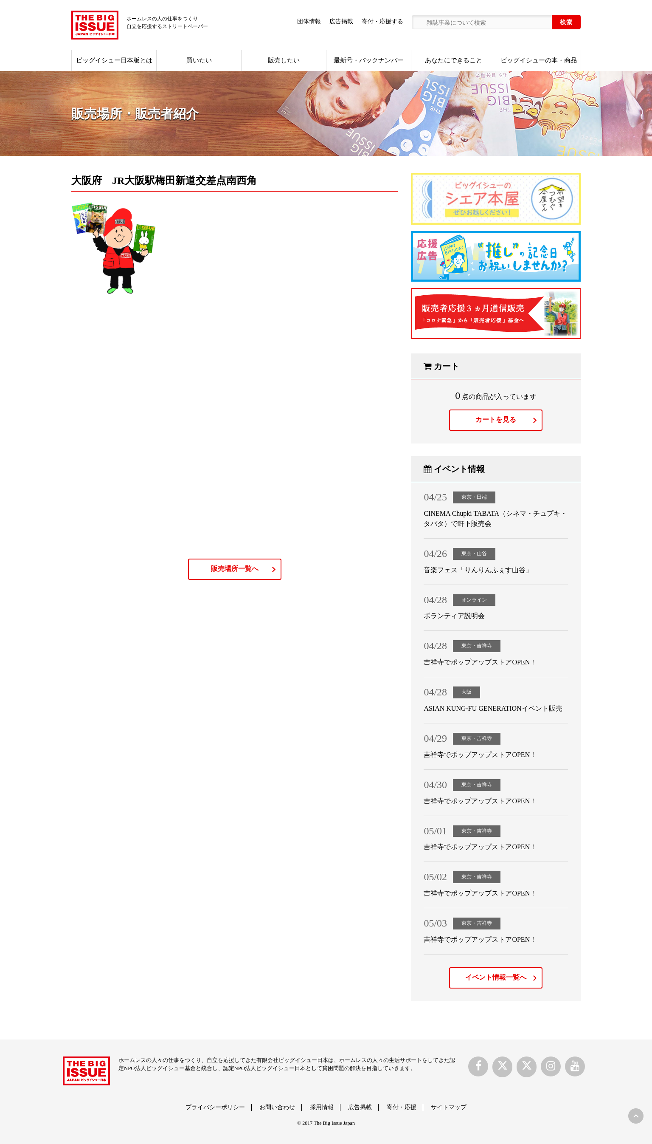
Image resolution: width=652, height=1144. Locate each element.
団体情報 (309, 21)
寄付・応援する (382, 21)
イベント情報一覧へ (495, 977)
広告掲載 (341, 21)
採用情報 (322, 1107)
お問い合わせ (277, 1107)
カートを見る (495, 419)
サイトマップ (449, 1107)
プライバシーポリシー (215, 1107)
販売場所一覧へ (235, 568)
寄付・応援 (401, 1107)
